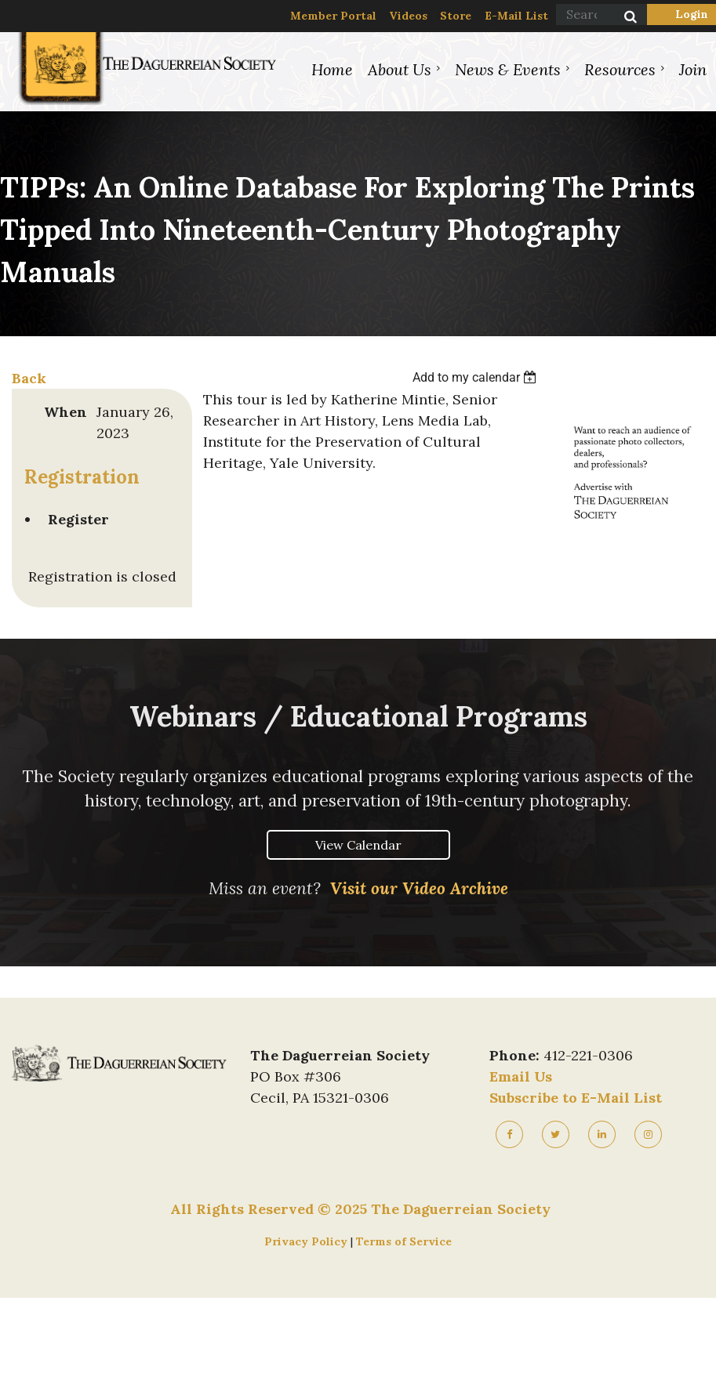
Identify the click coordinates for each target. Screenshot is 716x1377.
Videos (408, 16)
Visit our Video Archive (419, 888)
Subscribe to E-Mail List (575, 1098)
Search (622, 18)
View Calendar (358, 845)
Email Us (520, 1076)
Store (455, 16)
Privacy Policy (307, 1241)
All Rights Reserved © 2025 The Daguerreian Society (360, 1209)
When (65, 412)
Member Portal (333, 16)
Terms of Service (404, 1241)
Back (29, 378)
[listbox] (477, 377)
